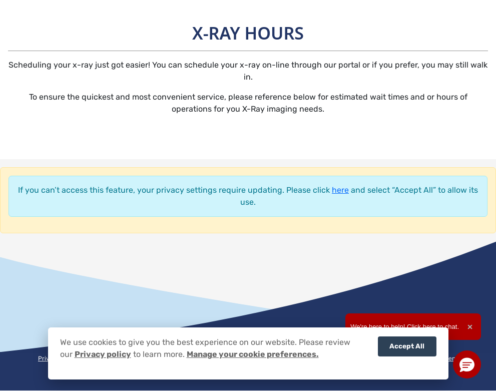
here (340, 190)
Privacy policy (103, 354)
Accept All (406, 346)
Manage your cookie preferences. (253, 354)
